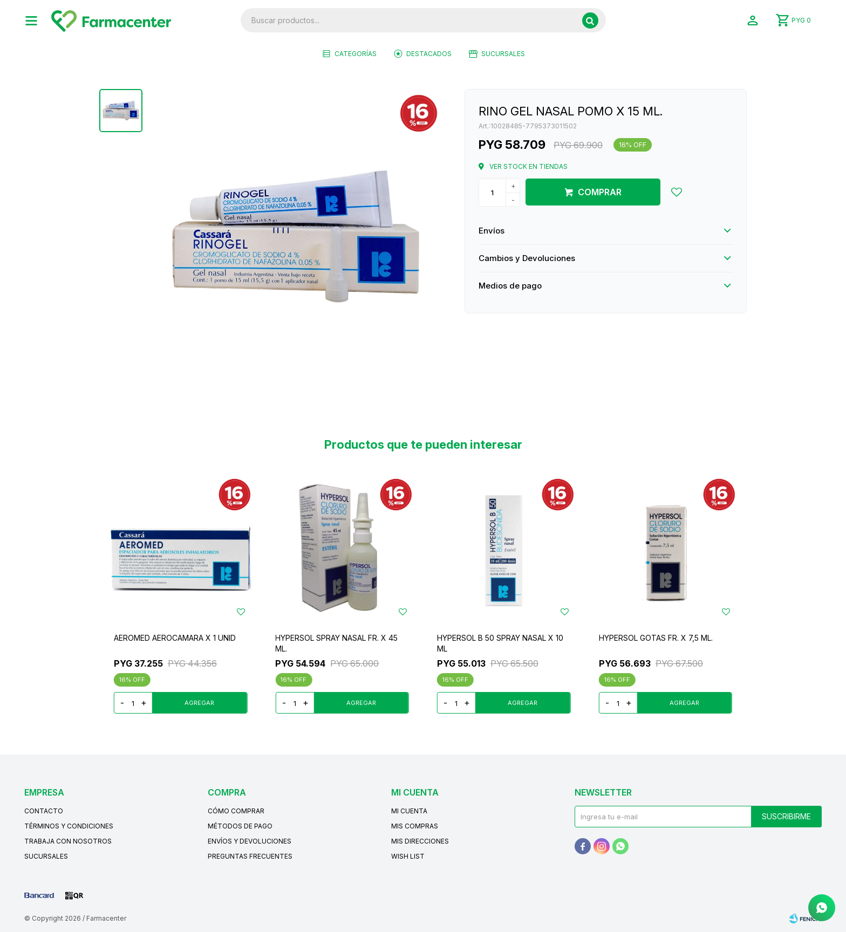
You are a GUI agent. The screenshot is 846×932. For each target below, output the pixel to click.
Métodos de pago (240, 826)
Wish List (408, 856)
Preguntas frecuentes (250, 856)
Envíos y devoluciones (249, 841)
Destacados (429, 54)
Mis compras (414, 826)
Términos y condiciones (68, 826)
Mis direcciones (420, 841)
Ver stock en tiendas (528, 166)
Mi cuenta (409, 811)
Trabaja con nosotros (68, 841)
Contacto (43, 811)
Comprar (600, 192)
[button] (590, 20)
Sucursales (503, 54)
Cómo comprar (236, 811)
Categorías (356, 54)
